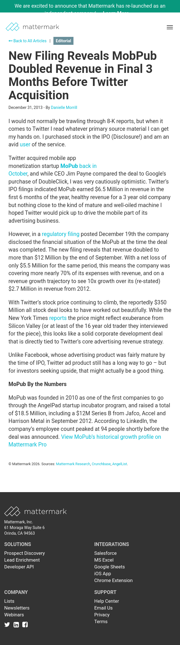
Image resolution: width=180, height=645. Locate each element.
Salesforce (105, 553)
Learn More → (119, 13)
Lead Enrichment (22, 560)
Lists (9, 601)
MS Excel (104, 560)
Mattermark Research (73, 464)
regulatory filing (60, 234)
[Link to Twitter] (8, 624)
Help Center (106, 601)
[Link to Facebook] (25, 624)
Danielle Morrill (64, 107)
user (25, 144)
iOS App (102, 573)
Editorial (63, 40)
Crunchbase (101, 464)
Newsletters (16, 608)
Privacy (102, 614)
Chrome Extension (113, 580)
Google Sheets (109, 567)
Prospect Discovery (24, 553)
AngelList (119, 464)
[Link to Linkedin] (17, 624)
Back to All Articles (27, 41)
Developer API (19, 567)
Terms (101, 621)
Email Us (103, 608)
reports (58, 318)
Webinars (14, 614)
